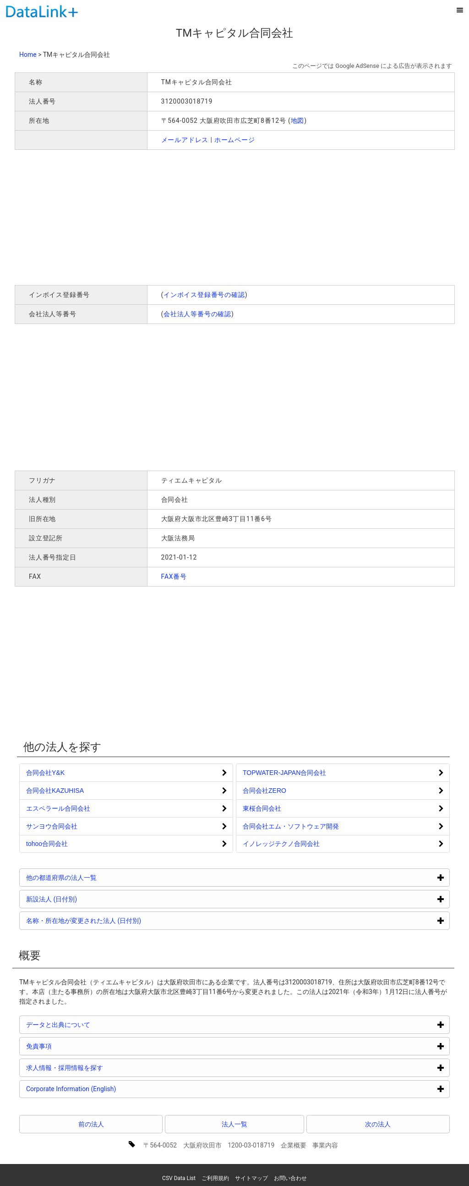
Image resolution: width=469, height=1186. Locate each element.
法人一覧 (234, 1124)
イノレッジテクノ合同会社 (281, 843)
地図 (298, 120)
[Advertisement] (146, 216)
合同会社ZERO (264, 790)
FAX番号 (174, 576)
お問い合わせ (290, 1178)
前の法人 (91, 1124)
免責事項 (73, 1046)
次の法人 (378, 1124)
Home (28, 54)
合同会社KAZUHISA (55, 790)
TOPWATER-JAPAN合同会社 (284, 772)
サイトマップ (251, 1178)
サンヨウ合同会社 (51, 826)
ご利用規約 (215, 1178)
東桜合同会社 (262, 808)
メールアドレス (185, 139)
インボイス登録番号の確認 (204, 294)
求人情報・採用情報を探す (99, 1067)
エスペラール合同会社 (58, 808)
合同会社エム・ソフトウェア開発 (291, 826)
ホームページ (234, 139)
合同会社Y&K (45, 772)
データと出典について (92, 1024)
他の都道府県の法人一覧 (96, 877)
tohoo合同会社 (47, 843)
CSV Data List (179, 1178)
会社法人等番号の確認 (197, 314)
